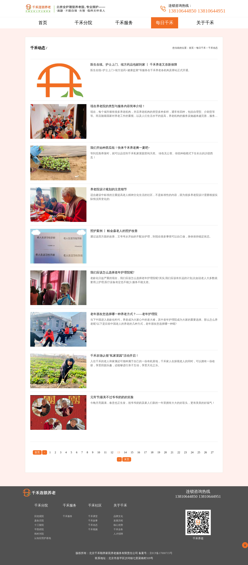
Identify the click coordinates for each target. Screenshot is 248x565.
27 (212, 452)
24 (192, 452)
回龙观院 (39, 516)
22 (178, 452)
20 (165, 452)
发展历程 (118, 520)
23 (185, 452)
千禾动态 (213, 48)
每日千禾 (164, 22)
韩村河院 (39, 534)
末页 (126, 459)
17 (145, 452)
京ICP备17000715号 (161, 553)
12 (112, 452)
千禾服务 (124, 22)
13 (118, 452)
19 (158, 452)
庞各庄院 (39, 520)
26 (205, 452)
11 (105, 452)
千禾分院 (83, 22)
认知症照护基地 (42, 538)
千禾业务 (118, 529)
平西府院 (39, 529)
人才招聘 (118, 534)
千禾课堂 (93, 516)
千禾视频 (93, 529)
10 (98, 452)
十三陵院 (39, 525)
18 (152, 452)
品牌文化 (118, 516)
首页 (42, 22)
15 (132, 452)
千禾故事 (93, 520)
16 (138, 452)
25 (198, 452)
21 (172, 452)
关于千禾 (205, 22)
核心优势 (118, 525)
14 (125, 452)
